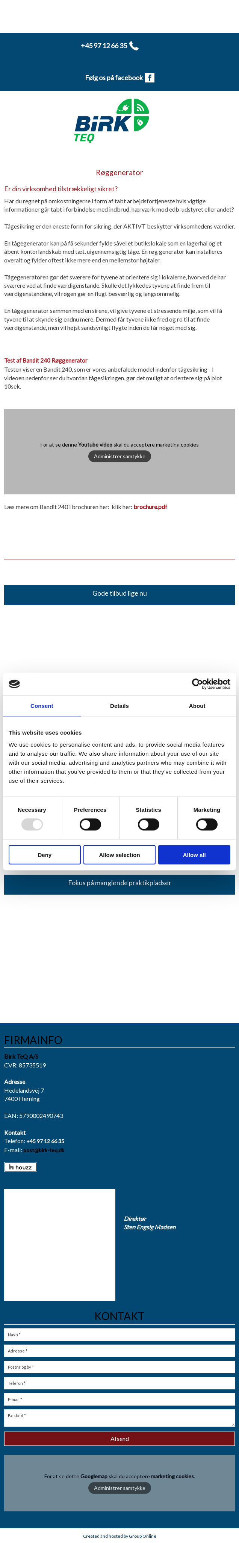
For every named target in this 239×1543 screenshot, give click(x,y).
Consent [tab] (41, 706)
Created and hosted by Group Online (119, 1536)
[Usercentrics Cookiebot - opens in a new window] (197, 684)
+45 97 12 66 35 (45, 1141)
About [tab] (197, 706)
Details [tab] (119, 706)
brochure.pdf (150, 506)
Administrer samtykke (119, 456)
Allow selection (119, 854)
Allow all (194, 854)
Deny (44, 854)
